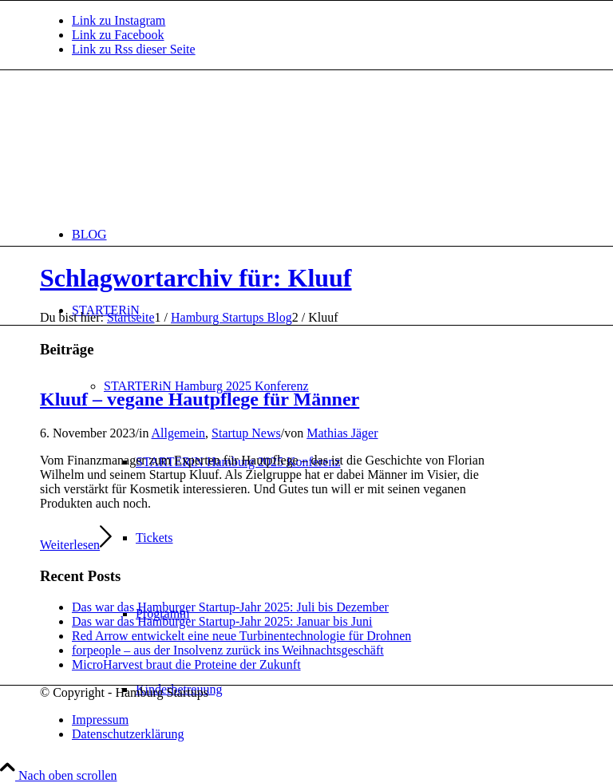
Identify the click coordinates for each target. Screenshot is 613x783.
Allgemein (179, 433)
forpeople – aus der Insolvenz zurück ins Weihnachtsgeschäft (228, 650)
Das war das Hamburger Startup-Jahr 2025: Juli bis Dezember (230, 607)
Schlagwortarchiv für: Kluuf (196, 277)
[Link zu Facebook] (118, 35)
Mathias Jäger (342, 433)
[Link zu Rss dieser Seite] (134, 49)
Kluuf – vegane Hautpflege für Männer (199, 399)
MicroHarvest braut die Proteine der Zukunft (186, 664)
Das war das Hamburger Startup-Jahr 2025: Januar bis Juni (222, 621)
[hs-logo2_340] (159, 145)
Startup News (246, 433)
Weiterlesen (76, 545)
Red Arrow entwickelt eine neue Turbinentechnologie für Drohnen (241, 636)
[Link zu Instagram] (118, 20)
